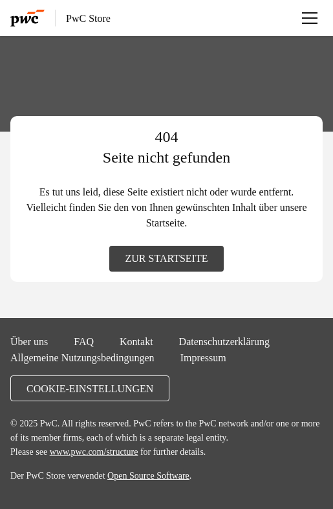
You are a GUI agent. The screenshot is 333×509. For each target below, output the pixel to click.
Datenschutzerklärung (224, 341)
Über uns (29, 341)
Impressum (203, 357)
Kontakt (136, 341)
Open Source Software (148, 475)
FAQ (84, 341)
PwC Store (88, 18)
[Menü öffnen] (310, 18)
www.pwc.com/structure (94, 451)
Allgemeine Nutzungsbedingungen (82, 357)
